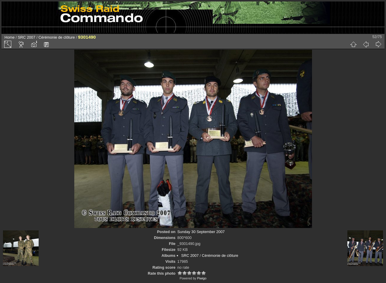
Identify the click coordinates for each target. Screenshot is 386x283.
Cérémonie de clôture (57, 37)
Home (9, 37)
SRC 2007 (26, 37)
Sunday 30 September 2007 (201, 231)
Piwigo (201, 278)
